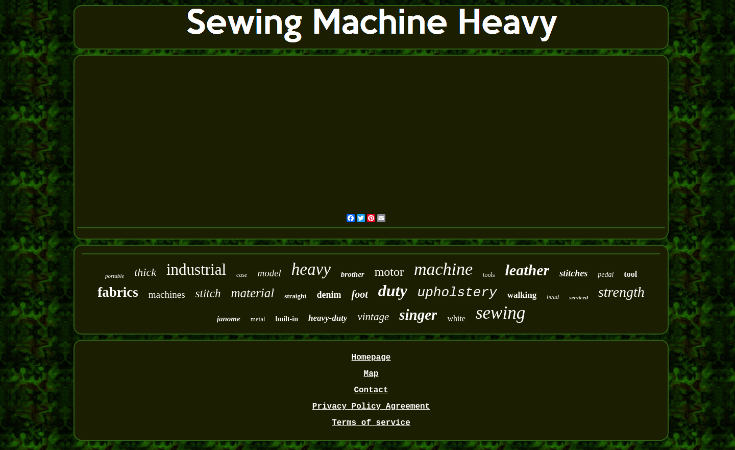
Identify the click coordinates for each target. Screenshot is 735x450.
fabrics (117, 292)
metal (258, 319)
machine (443, 268)
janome (228, 319)
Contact (371, 390)
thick (145, 272)
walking (522, 295)
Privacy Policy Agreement (371, 406)
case (241, 274)
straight (295, 296)
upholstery (457, 292)
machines (167, 294)
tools (489, 274)
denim (328, 295)
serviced (578, 297)
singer (418, 314)
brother (352, 274)
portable (114, 276)
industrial (196, 269)
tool (630, 274)
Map (371, 373)
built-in (287, 319)
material (252, 293)
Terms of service (371, 423)
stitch (208, 293)
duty (392, 290)
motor (389, 271)
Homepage (371, 357)
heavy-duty (327, 318)
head (553, 297)
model (269, 273)
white (456, 318)
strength (621, 292)
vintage (373, 317)
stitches (573, 273)
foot (359, 294)
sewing (500, 313)
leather (527, 270)
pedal (606, 274)
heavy (311, 269)
